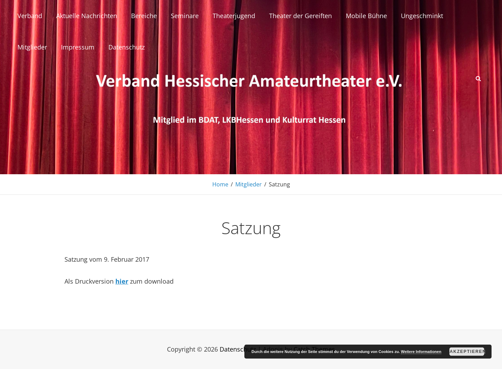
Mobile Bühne (366, 15)
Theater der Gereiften (300, 15)
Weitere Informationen (421, 351)
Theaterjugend (234, 15)
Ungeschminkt (422, 15)
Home (220, 184)
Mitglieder (32, 47)
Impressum (77, 47)
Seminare (185, 15)
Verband (29, 15)
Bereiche (144, 15)
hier (121, 281)
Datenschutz (126, 47)
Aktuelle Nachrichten (86, 15)
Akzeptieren (467, 351)
